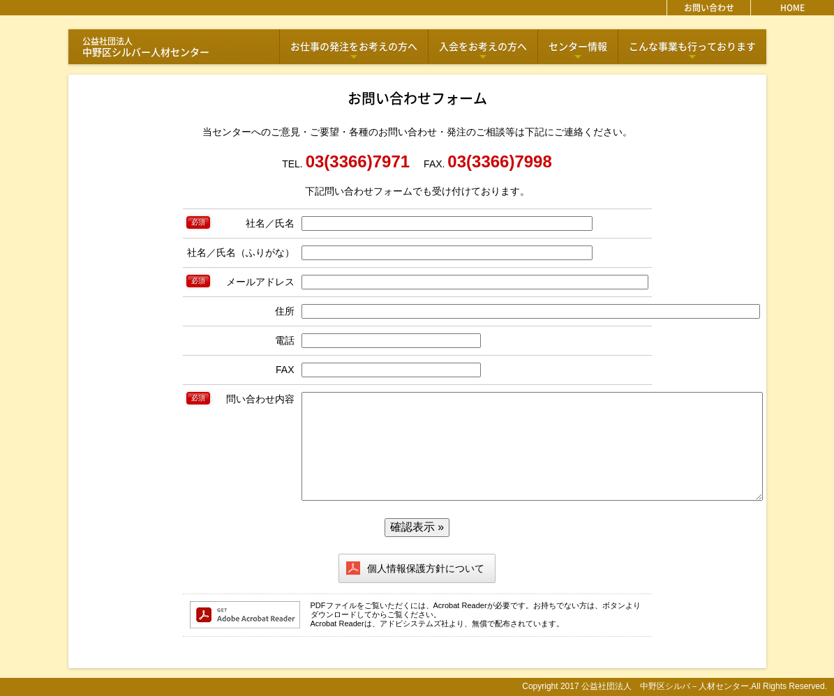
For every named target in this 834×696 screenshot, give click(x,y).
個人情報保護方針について (425, 568)
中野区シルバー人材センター (145, 47)
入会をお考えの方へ (483, 51)
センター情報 (578, 51)
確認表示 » (417, 527)
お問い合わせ (709, 7)
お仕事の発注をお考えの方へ (353, 51)
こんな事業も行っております (692, 51)
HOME (792, 7)
